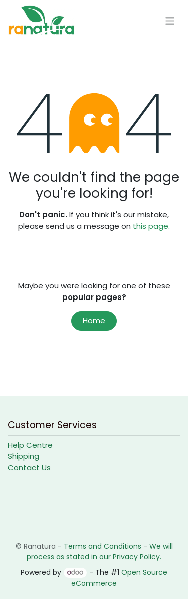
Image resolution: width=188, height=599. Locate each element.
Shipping (23, 456)
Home (94, 320)
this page (150, 226)
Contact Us (29, 467)
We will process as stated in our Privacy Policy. (100, 551)
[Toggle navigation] (170, 20)
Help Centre (30, 445)
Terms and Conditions (102, 546)
